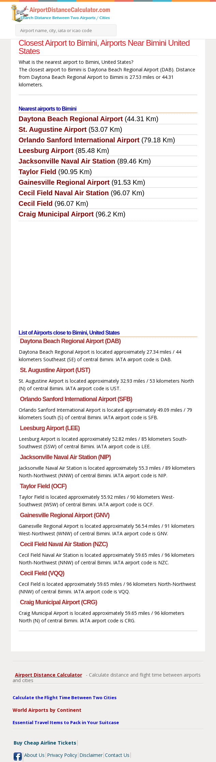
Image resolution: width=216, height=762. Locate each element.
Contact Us (117, 755)
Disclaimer (91, 755)
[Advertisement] (108, 272)
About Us (34, 755)
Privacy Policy (62, 755)
